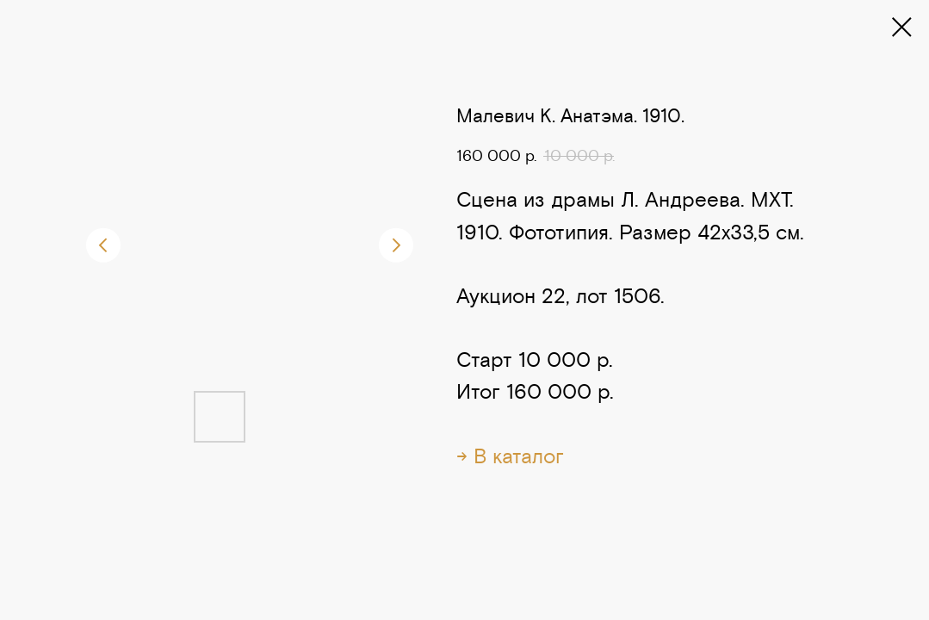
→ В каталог (510, 456)
